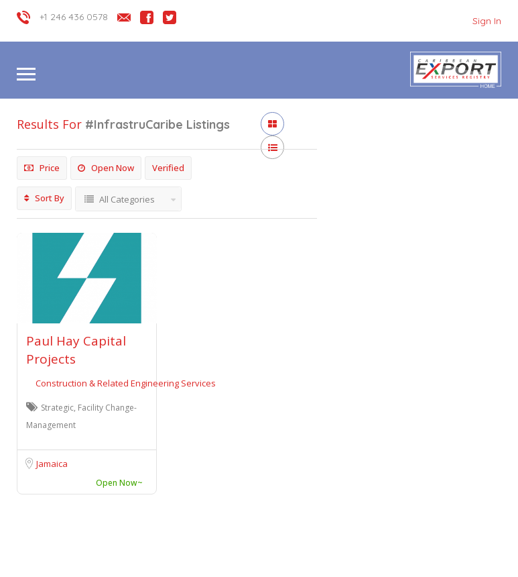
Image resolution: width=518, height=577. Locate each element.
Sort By (44, 198)
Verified (168, 168)
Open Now (106, 168)
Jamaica (52, 464)
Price (42, 168)
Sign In (486, 21)
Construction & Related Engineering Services (126, 383)
